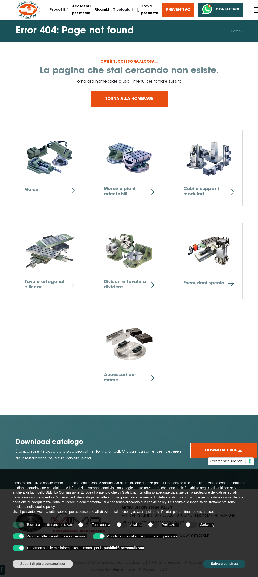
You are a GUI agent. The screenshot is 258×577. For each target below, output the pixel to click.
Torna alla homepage (129, 99)
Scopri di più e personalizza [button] (42, 564)
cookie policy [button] (156, 502)
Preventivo (178, 10)
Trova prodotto (147, 10)
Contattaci (219, 9)
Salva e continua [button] (224, 564)
